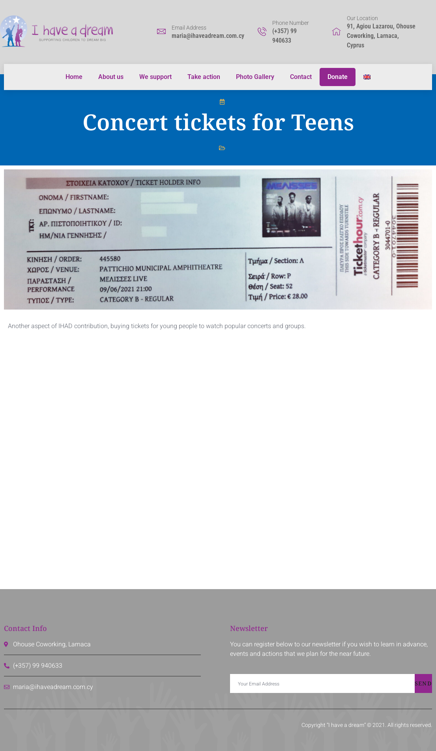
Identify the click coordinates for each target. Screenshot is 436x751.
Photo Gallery (255, 77)
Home (73, 77)
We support (155, 77)
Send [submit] (423, 683)
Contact (301, 77)
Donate (337, 77)
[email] (322, 683)
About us (111, 77)
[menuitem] (367, 77)
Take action (203, 77)
